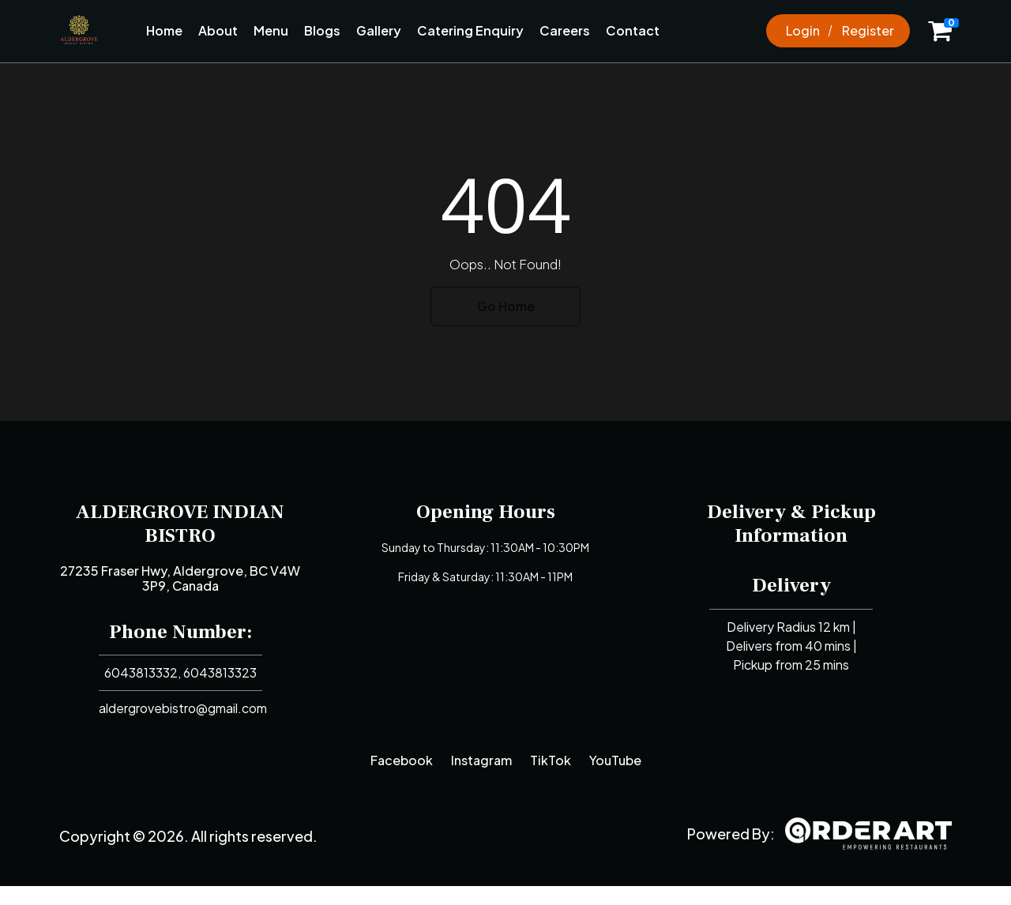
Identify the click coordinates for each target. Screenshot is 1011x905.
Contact (633, 30)
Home (164, 30)
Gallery (378, 30)
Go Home (506, 306)
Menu (271, 30)
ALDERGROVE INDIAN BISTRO (180, 523)
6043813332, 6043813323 (180, 672)
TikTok (550, 760)
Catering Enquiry (470, 30)
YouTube (615, 760)
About (218, 30)
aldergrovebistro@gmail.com (183, 708)
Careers (564, 30)
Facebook (401, 760)
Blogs (322, 30)
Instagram (481, 760)
